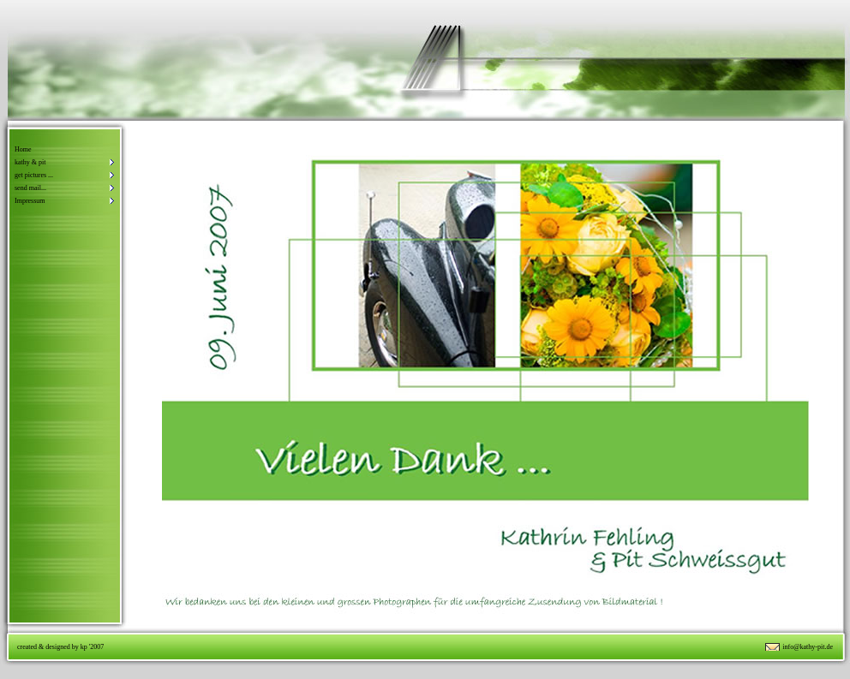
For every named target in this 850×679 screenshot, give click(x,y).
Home (23, 149)
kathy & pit (30, 162)
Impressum (30, 201)
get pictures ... (34, 175)
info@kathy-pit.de (807, 647)
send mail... (30, 188)
